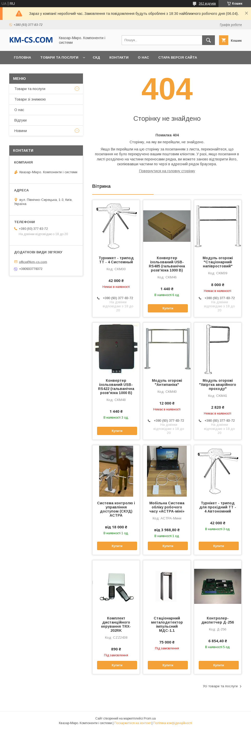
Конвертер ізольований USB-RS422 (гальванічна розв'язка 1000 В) (116, 386)
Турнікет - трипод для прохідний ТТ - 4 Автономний (217, 507)
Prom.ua (150, 718)
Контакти (119, 57)
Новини (20, 131)
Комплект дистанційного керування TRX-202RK (116, 624)
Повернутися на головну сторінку (167, 171)
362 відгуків (207, 3)
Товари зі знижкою (30, 99)
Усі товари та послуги (220, 686)
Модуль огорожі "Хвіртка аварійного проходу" (217, 384)
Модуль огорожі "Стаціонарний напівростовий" (218, 262)
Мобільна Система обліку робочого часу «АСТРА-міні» (166, 507)
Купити (167, 308)
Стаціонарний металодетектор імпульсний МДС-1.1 (167, 624)
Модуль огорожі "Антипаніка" (167, 382)
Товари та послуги (59, 57)
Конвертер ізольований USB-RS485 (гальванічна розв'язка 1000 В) (167, 264)
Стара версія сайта (177, 57)
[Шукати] (208, 40)
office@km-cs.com (33, 262)
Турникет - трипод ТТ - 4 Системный (116, 260)
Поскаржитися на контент (132, 723)
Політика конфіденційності (172, 723)
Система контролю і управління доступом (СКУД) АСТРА (116, 509)
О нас (143, 57)
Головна (22, 57)
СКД (96, 57)
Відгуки (20, 120)
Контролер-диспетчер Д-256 (217, 620)
